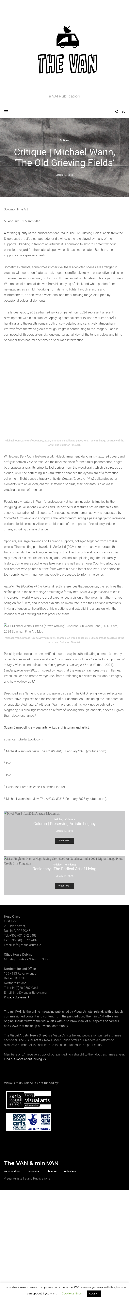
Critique (64, 140)
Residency (70, 782)
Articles (58, 737)
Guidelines (70, 1089)
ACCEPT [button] (94, 1293)
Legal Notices (12, 1089)
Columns (70, 737)
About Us (52, 1089)
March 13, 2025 (64, 174)
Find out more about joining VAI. (26, 977)
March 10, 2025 (64, 748)
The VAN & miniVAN (31, 1081)
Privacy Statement (16, 915)
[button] (123, 112)
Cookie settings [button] (72, 1293)
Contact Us (33, 1089)
